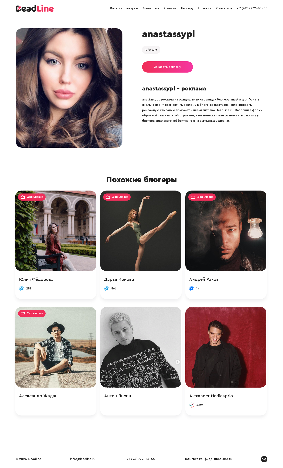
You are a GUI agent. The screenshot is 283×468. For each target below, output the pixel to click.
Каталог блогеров (124, 8)
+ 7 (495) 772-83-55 (252, 8)
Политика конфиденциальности (208, 460)
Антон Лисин (118, 396)
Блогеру (187, 8)
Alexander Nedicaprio (212, 396)
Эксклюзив (36, 197)
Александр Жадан (39, 396)
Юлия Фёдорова (37, 279)
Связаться (224, 8)
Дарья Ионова (120, 279)
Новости (204, 8)
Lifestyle (151, 49)
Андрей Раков (205, 279)
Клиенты (170, 8)
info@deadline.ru (82, 460)
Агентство (151, 8)
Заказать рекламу (167, 66)
